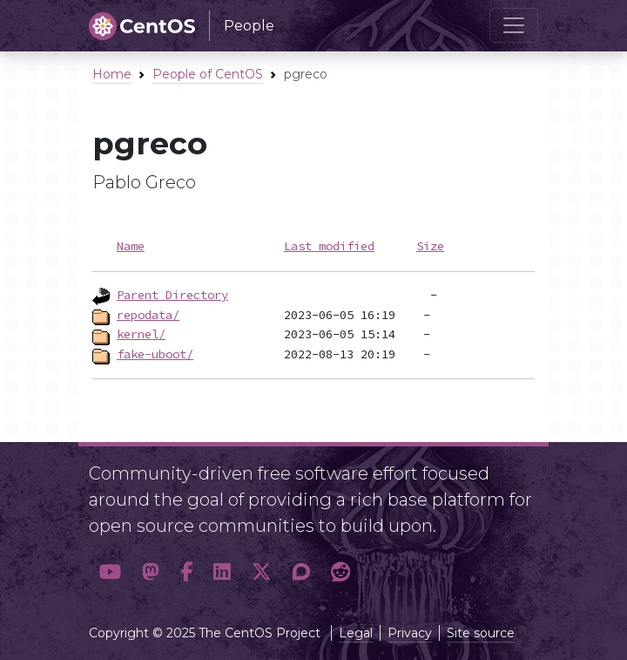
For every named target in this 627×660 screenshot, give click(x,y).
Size (430, 246)
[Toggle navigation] (513, 25)
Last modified (329, 246)
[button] (110, 573)
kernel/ (141, 334)
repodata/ (148, 315)
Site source (481, 633)
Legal (356, 633)
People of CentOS (207, 74)
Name (131, 246)
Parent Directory (172, 295)
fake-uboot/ (155, 354)
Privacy (410, 633)
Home (111, 74)
